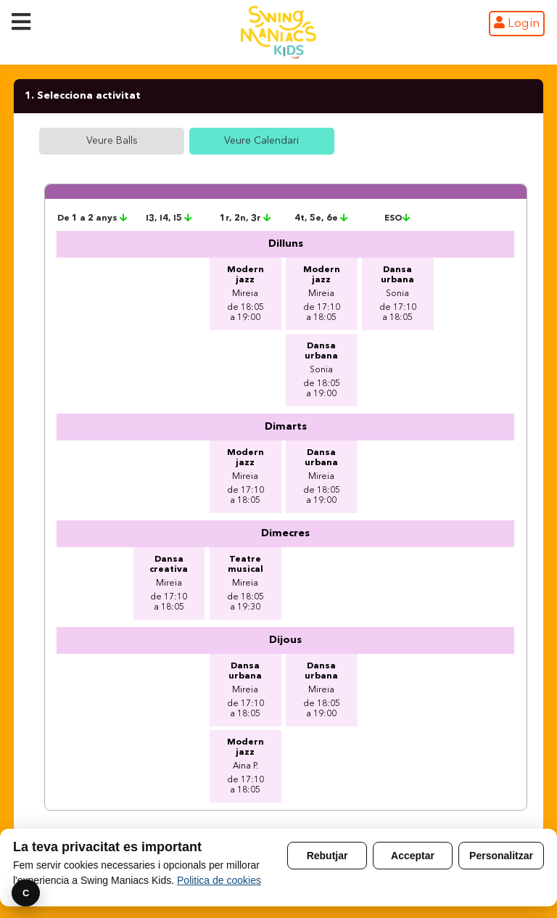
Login (517, 23)
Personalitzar (501, 855)
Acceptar (412, 855)
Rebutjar (327, 855)
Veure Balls (112, 141)
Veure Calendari (261, 141)
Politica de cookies (219, 880)
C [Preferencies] (25, 893)
